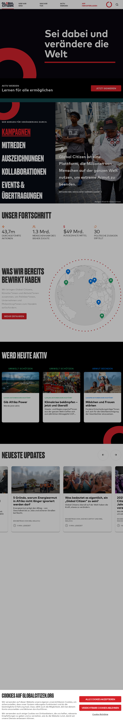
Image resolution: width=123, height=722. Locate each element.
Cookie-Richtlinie (100, 714)
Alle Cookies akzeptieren (100, 699)
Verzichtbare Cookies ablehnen (100, 707)
